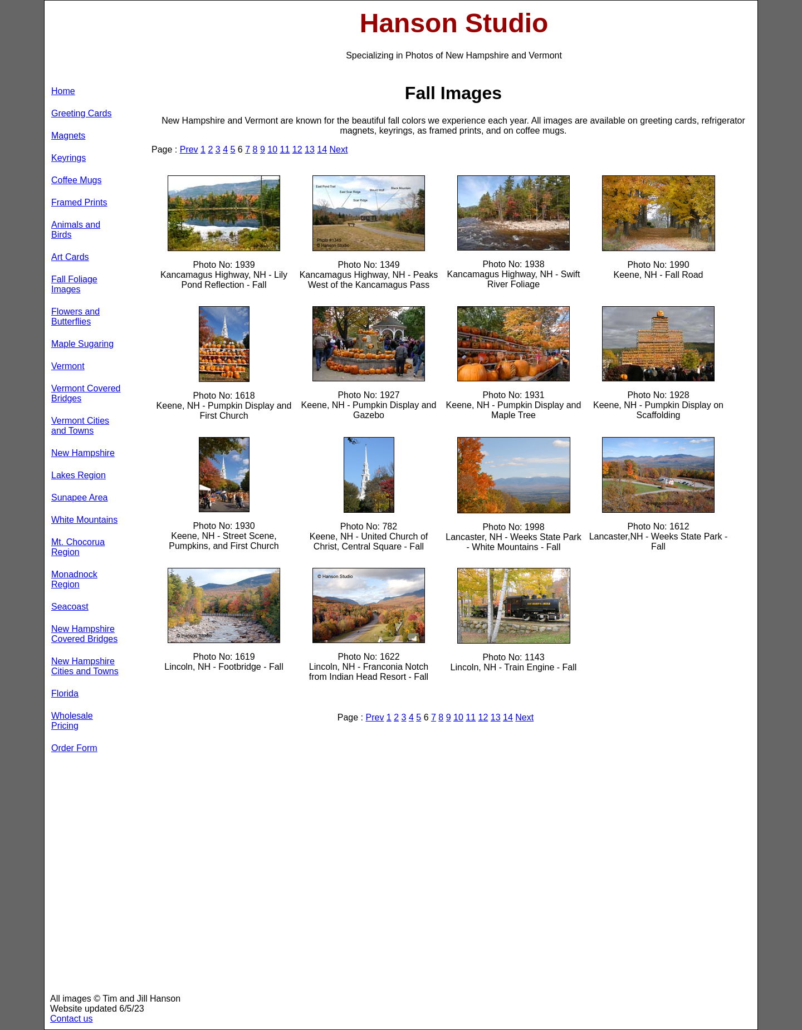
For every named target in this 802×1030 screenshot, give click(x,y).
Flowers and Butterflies (75, 316)
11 (285, 149)
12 (297, 149)
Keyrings (68, 158)
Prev (189, 149)
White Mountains (84, 519)
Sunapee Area (79, 497)
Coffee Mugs (76, 180)
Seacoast (70, 606)
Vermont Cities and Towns (80, 425)
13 (310, 149)
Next (339, 149)
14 (322, 149)
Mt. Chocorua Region (78, 547)
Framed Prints (79, 202)
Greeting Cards (81, 113)
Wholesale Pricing (72, 720)
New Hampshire (83, 453)
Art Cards (70, 257)
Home (63, 91)
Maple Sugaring (82, 344)
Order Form (74, 748)
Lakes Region (78, 475)
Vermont (68, 366)
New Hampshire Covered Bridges (84, 634)
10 (272, 149)
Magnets (68, 135)
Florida (65, 693)
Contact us (71, 1018)
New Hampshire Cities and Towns (85, 666)
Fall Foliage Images (74, 284)
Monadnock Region (74, 579)
